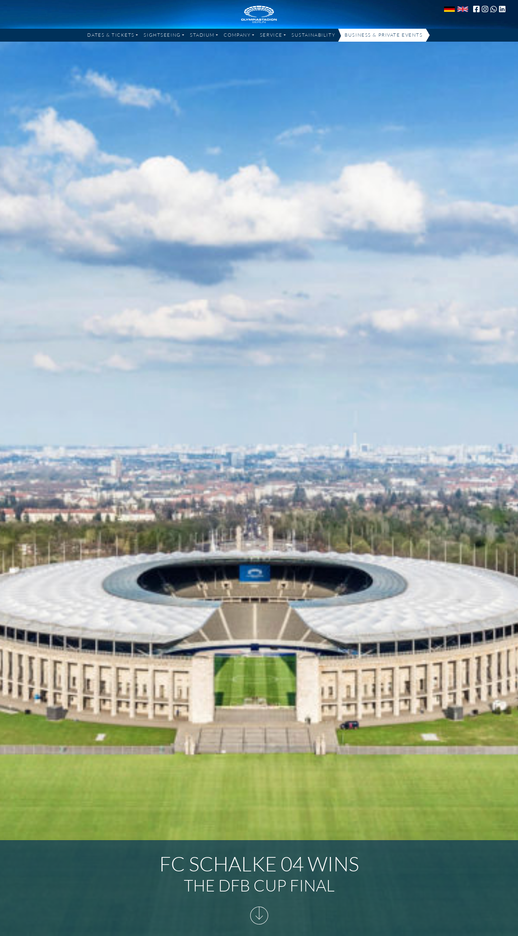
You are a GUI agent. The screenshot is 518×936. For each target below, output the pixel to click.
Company (237, 35)
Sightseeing (162, 35)
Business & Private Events (384, 35)
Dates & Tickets (111, 35)
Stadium (202, 35)
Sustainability (313, 35)
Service (271, 35)
